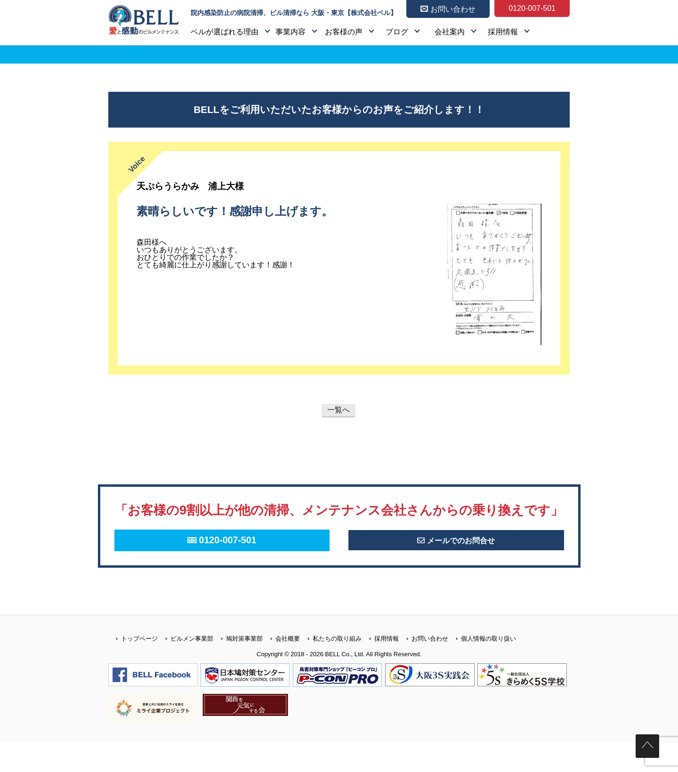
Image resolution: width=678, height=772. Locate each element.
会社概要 (281, 667)
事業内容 (290, 32)
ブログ (397, 32)
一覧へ (338, 410)
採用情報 (503, 32)
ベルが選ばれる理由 (224, 32)
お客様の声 (344, 32)
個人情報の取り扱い (482, 667)
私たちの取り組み (331, 667)
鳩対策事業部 (238, 667)
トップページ (133, 667)
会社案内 (450, 32)
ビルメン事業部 (185, 667)
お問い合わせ (423, 667)
